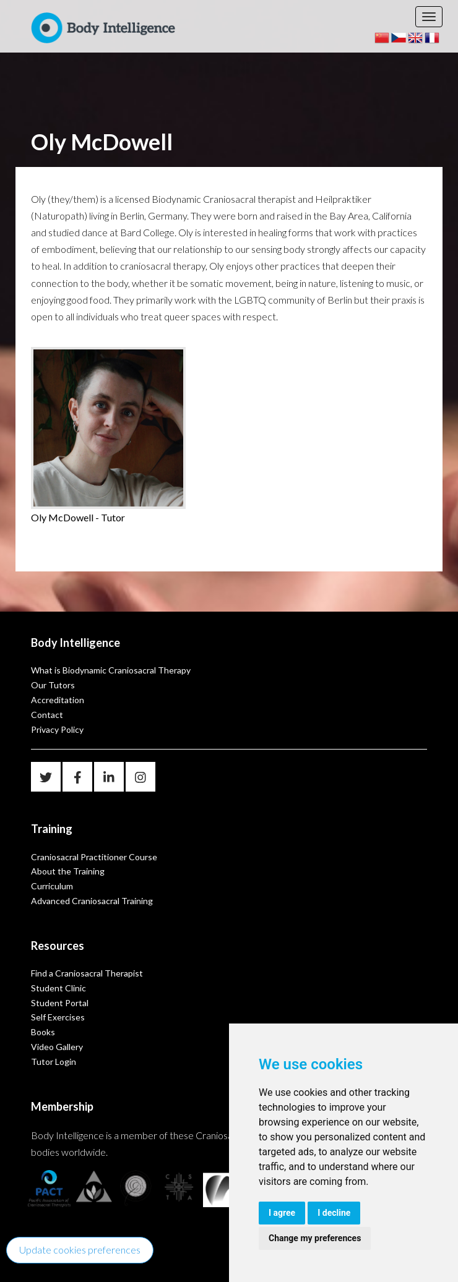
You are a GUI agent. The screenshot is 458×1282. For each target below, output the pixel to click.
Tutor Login (53, 1061)
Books (43, 1032)
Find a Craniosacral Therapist (87, 973)
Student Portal (60, 1003)
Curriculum (52, 886)
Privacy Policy (57, 729)
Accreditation (57, 699)
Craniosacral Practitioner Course (94, 857)
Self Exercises (58, 1017)
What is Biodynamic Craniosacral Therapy (111, 670)
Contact (47, 714)
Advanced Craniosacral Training (92, 900)
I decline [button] (334, 1213)
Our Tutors (53, 685)
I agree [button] (282, 1213)
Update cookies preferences (79, 1249)
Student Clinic (58, 988)
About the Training (68, 871)
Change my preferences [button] (315, 1238)
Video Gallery (57, 1046)
